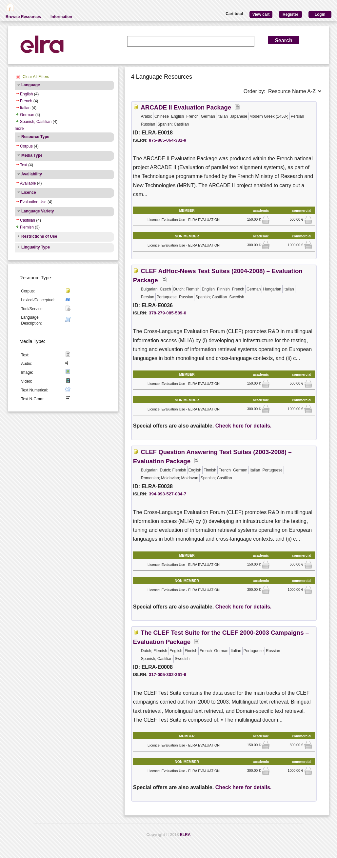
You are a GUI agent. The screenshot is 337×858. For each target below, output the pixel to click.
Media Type (31, 155)
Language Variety (37, 211)
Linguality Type (35, 247)
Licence (28, 192)
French (26, 101)
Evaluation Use (33, 202)
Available (28, 183)
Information (61, 16)
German (27, 114)
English (26, 94)
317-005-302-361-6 (167, 674)
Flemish (27, 227)
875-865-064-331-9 (167, 140)
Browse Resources (23, 16)
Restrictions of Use (39, 236)
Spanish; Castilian (35, 121)
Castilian (27, 220)
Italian (25, 108)
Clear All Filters (36, 76)
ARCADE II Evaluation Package (186, 107)
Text (23, 165)
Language (30, 85)
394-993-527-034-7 (167, 493)
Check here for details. (243, 426)
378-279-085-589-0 (167, 312)
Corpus (26, 146)
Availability (31, 174)
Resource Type (35, 136)
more (19, 128)
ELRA (185, 834)
